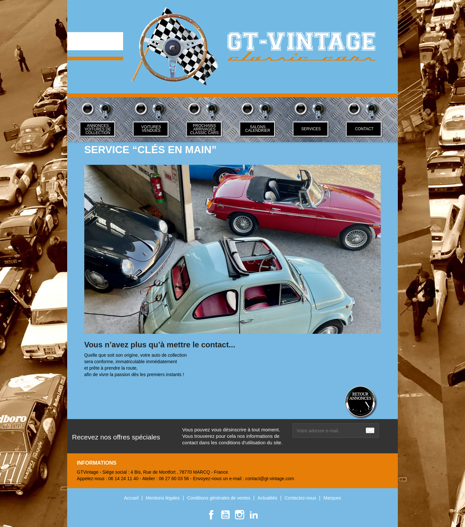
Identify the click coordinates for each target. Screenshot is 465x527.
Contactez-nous (300, 498)
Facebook (211, 514)
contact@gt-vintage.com (269, 478)
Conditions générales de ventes (219, 498)
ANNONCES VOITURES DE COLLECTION (98, 129)
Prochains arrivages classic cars (204, 129)
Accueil (132, 498)
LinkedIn (253, 514)
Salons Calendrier (257, 129)
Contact (364, 129)
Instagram (239, 514)
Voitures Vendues (151, 129)
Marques (332, 498)
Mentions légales (163, 498)
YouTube (225, 514)
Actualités (268, 498)
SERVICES (311, 129)
